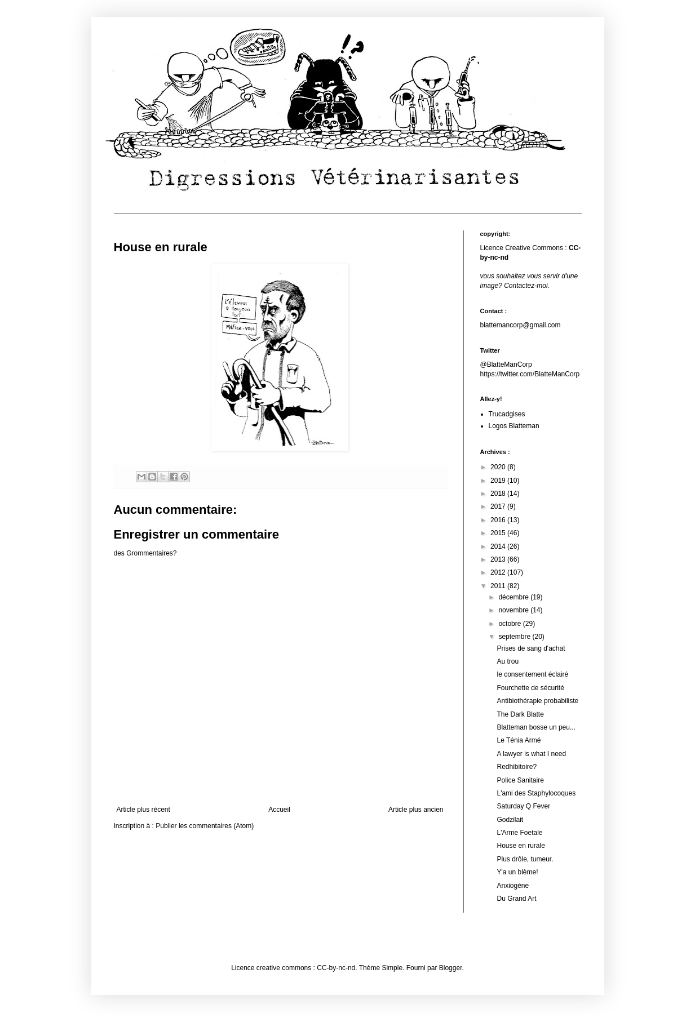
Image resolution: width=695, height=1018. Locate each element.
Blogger (450, 968)
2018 (498, 493)
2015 (498, 533)
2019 (498, 480)
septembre (515, 637)
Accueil (279, 809)
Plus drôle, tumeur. (525, 859)
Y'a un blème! (517, 872)
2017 (498, 506)
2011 (498, 586)
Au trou (508, 661)
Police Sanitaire (520, 780)
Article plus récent (143, 809)
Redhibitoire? (517, 767)
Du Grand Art (516, 899)
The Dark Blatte (520, 714)
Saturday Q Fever (523, 806)
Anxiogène (513, 886)
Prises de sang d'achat (531, 648)
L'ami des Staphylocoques (536, 793)
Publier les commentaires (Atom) (205, 826)
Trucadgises (507, 414)
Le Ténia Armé (519, 740)
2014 (498, 546)
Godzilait (510, 820)
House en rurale (521, 846)
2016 (498, 520)
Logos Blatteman (514, 426)
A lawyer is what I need (531, 754)
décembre (514, 597)
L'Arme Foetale (519, 833)
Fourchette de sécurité (530, 688)
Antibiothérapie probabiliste (537, 701)
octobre (510, 624)
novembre (514, 610)
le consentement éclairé (532, 674)
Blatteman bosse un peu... (536, 727)
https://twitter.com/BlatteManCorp (530, 374)
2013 (498, 559)
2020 (498, 467)
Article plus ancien (415, 809)
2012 (498, 572)
